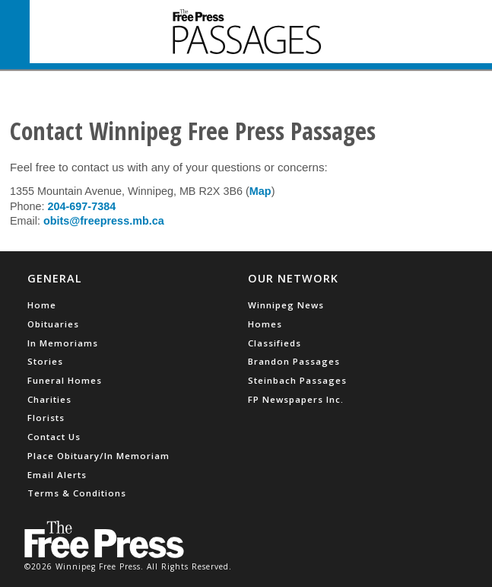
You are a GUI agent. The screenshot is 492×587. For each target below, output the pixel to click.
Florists (46, 417)
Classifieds (274, 343)
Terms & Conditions (76, 493)
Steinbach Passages (297, 380)
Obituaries (53, 324)
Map (260, 191)
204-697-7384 (82, 206)
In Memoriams (62, 343)
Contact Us (54, 436)
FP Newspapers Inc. (296, 399)
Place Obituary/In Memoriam (98, 455)
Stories (45, 361)
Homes (265, 324)
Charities (49, 399)
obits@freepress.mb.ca (103, 221)
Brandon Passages (294, 361)
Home (41, 305)
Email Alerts (57, 474)
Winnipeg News (286, 305)
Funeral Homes (64, 380)
